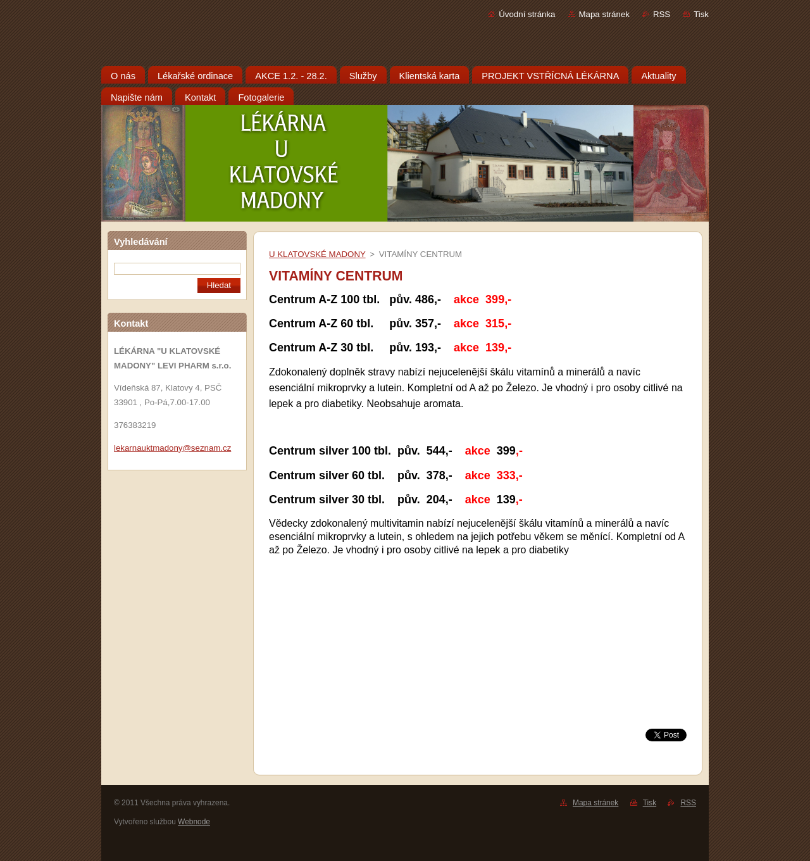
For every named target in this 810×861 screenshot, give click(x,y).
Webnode (194, 821)
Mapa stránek (604, 14)
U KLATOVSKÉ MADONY (317, 254)
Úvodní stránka (527, 14)
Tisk (701, 14)
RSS (661, 14)
